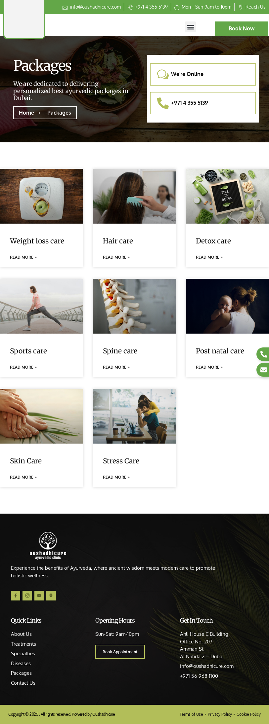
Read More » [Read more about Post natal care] (209, 367)
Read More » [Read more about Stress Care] (116, 478)
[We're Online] (163, 74)
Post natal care (220, 351)
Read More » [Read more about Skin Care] (23, 478)
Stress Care (121, 461)
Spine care (120, 351)
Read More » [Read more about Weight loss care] (23, 257)
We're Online (187, 74)
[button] (190, 26)
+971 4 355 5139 (189, 102)
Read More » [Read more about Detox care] (209, 257)
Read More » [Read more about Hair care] (116, 257)
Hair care (118, 240)
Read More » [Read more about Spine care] (116, 367)
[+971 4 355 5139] (163, 103)
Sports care (28, 351)
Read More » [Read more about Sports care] (23, 367)
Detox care (213, 240)
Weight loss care (37, 240)
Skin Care (26, 461)
